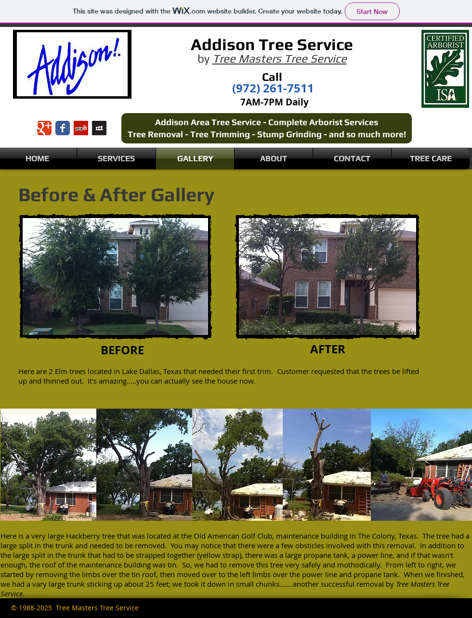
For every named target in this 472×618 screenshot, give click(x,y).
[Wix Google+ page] (44, 128)
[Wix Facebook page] (62, 128)
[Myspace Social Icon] (99, 128)
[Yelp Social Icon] (81, 128)
